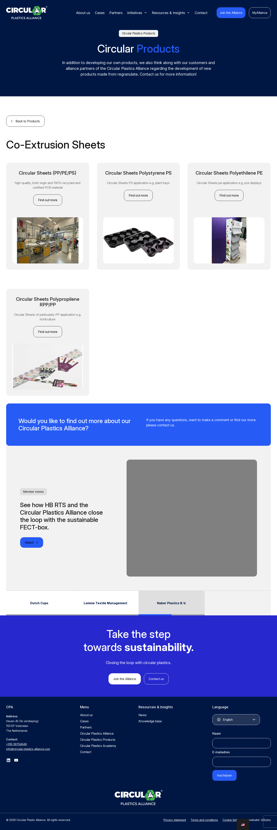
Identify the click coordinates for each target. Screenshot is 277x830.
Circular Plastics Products (97, 740)
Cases (100, 13)
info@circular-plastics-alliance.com (28, 749)
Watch (29, 542)
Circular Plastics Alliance (97, 733)
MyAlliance (259, 13)
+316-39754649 (16, 744)
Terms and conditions (204, 820)
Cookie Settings (233, 820)
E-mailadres (221, 752)
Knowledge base (150, 721)
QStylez (266, 820)
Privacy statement (175, 820)
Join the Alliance (231, 13)
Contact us (156, 679)
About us (83, 13)
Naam (216, 733)
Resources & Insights (168, 13)
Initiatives (134, 13)
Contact (201, 13)
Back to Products (28, 121)
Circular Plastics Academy (98, 746)
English (228, 720)
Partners (116, 13)
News (142, 715)
